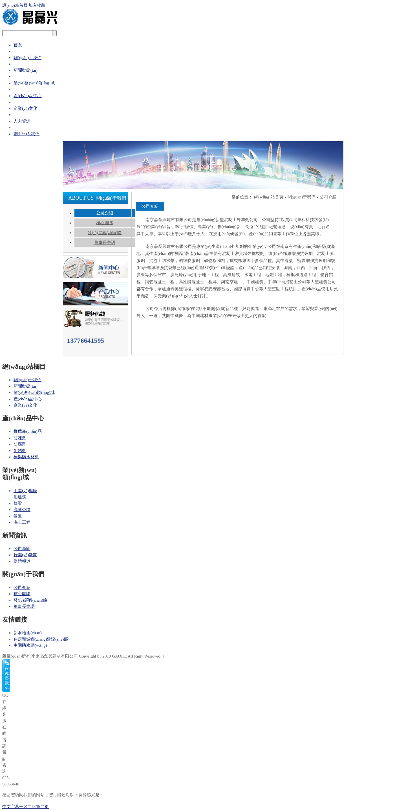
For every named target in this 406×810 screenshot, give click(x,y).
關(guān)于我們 (27, 57)
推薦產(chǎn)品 (28, 431)
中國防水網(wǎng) (30, 645)
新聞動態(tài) (25, 70)
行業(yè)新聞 (25, 555)
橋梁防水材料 (26, 457)
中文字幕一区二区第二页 (25, 806)
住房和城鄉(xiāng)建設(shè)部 (41, 639)
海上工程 (22, 522)
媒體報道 (22, 561)
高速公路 (22, 509)
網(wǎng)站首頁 (268, 197)
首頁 (18, 45)
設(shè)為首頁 (15, 5)
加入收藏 (36, 5)
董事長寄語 (104, 242)
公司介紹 (104, 213)
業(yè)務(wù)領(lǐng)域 (34, 83)
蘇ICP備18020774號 (183, 656)
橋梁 (18, 503)
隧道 (18, 516)
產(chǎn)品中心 (28, 95)
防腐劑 (20, 444)
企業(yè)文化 (25, 108)
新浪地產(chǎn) (28, 632)
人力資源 (22, 121)
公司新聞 (22, 548)
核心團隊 (104, 222)
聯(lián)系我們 (26, 134)
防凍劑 (20, 438)
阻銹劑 (20, 450)
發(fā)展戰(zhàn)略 (105, 232)
